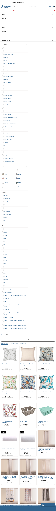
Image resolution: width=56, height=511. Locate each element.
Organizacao (28, 40)
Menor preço (23, 343)
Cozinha (28, 32)
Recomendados (4, 343)
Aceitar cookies (28, 509)
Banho (28, 19)
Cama (28, 14)
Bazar (33, 10)
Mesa (28, 27)
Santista (6, 6)
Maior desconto (14, 343)
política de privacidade (45, 506)
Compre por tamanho (33, 3)
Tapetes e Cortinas (28, 23)
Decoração (28, 36)
